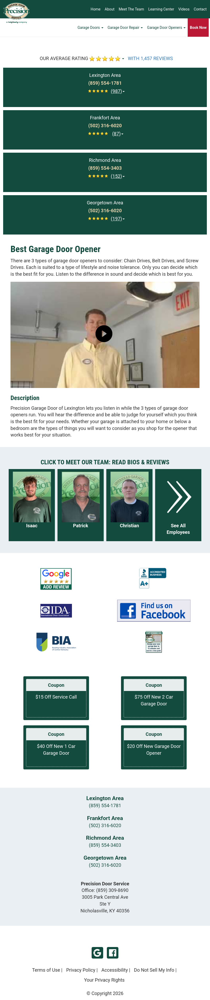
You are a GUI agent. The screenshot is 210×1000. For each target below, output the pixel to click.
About (109, 9)
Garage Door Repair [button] (125, 27)
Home (96, 9)
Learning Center (161, 9)
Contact (200, 9)
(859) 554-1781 (105, 805)
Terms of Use (46, 970)
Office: (105, 890)
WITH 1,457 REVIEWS (150, 58)
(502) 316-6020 (105, 825)
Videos (184, 9)
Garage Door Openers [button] (166, 27)
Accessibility (114, 970)
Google (97, 953)
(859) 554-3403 (105, 845)
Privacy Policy (80, 970)
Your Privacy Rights (104, 980)
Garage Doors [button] (90, 27)
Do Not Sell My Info (154, 970)
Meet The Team (131, 9)
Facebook (112, 953)
